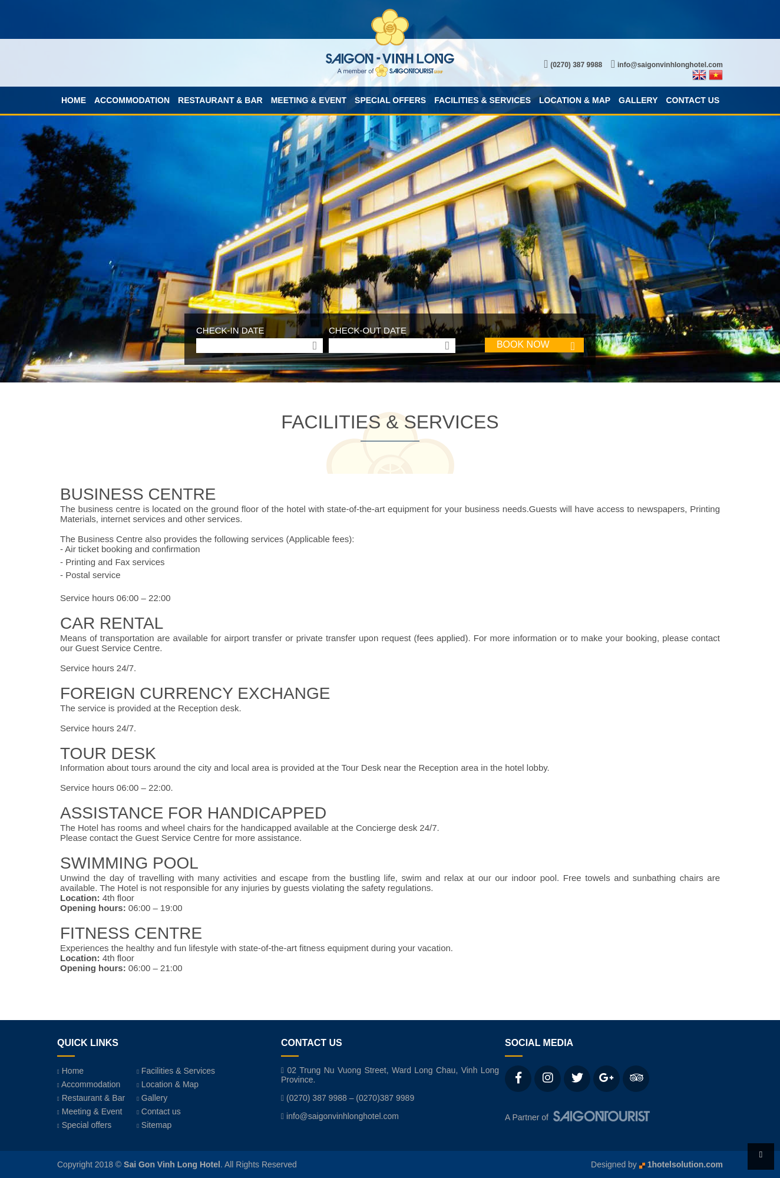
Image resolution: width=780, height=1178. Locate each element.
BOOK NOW (523, 344)
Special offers (390, 100)
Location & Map (574, 100)
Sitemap (154, 1125)
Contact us (692, 100)
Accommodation (132, 100)
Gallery (638, 100)
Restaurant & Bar (220, 100)
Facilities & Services (482, 100)
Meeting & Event (308, 100)
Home (73, 100)
